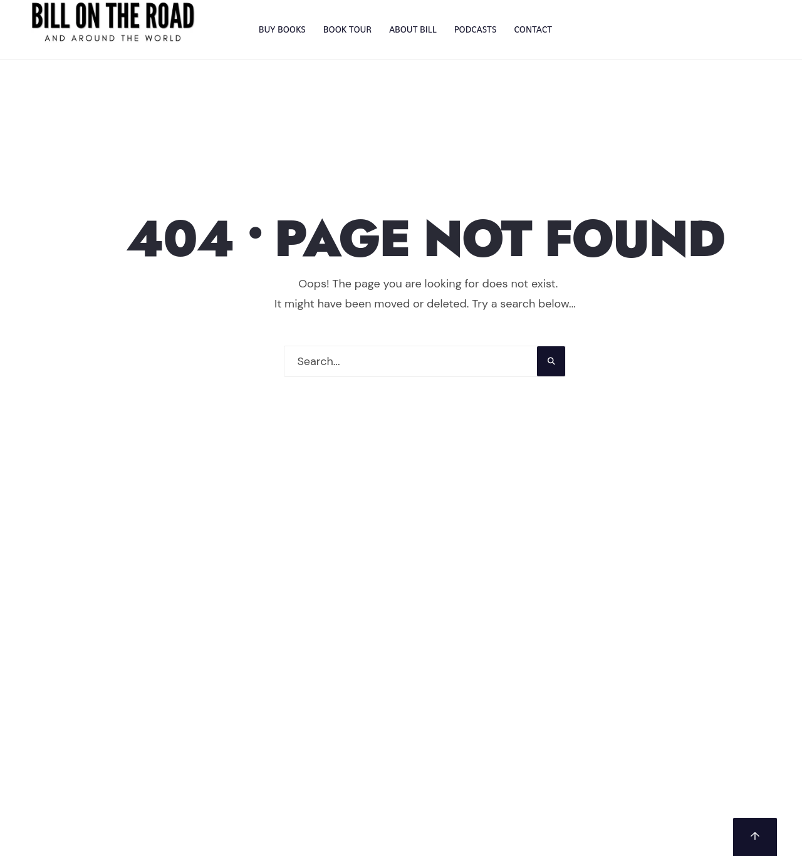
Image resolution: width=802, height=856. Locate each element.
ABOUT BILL (413, 29)
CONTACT (533, 29)
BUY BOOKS (282, 29)
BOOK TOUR (347, 29)
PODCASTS (475, 29)
